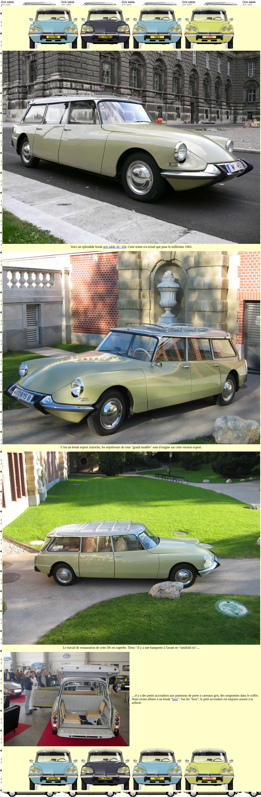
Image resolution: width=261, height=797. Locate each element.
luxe (175, 699)
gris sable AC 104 (114, 246)
